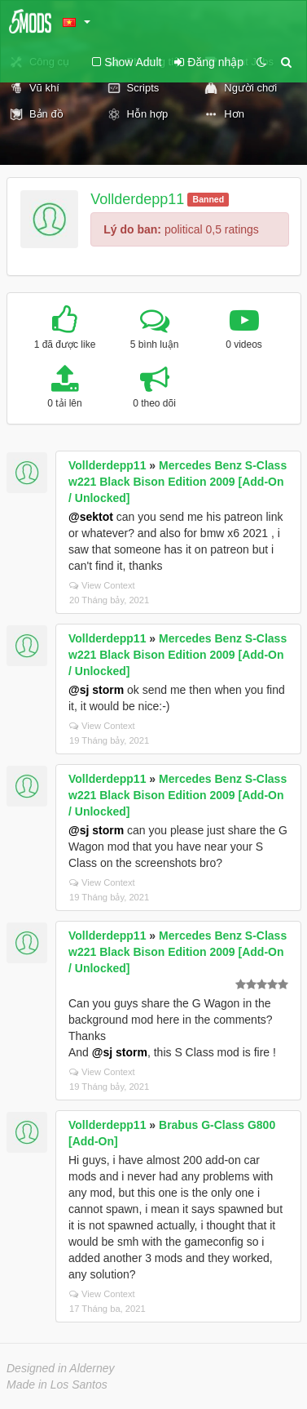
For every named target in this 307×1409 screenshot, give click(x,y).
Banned (209, 199)
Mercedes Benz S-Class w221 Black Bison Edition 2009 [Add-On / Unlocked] (177, 481)
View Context (102, 585)
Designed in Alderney (61, 1368)
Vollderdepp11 (137, 199)
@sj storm (96, 689)
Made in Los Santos (57, 1384)
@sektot (90, 516)
